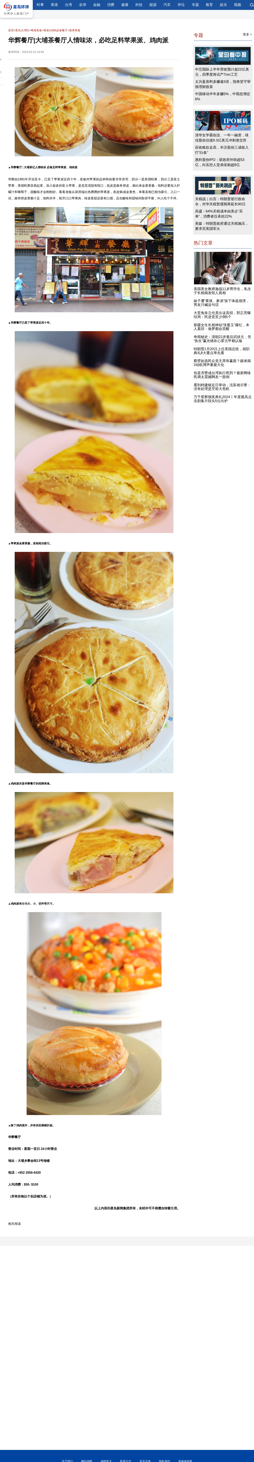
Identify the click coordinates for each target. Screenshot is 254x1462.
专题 (195, 5)
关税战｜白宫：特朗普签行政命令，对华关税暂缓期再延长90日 (220, 201)
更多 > (247, 34)
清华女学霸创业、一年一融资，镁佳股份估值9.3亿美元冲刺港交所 (222, 137)
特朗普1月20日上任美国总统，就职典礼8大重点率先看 (222, 351)
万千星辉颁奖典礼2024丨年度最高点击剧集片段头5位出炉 (223, 399)
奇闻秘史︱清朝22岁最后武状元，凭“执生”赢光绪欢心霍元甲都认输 (222, 339)
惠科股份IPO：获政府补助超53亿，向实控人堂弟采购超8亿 (219, 162)
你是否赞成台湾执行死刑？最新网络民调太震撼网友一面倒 (222, 375)
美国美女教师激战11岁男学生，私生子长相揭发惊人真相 (222, 291)
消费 (110, 5)
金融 (96, 5)
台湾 (68, 5)
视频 (237, 5)
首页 (11, 30)
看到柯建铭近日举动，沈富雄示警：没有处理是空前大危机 (222, 387)
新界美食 (74, 30)
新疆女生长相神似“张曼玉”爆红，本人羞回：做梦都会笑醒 (222, 327)
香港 (54, 5)
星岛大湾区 (22, 30)
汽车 (167, 5)
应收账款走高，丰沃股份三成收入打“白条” (222, 150)
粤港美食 (36, 30)
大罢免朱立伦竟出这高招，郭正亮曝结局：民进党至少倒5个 (222, 315)
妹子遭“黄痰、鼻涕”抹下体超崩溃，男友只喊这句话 (222, 303)
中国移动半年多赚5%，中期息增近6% (222, 96)
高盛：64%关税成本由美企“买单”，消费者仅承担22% (219, 213)
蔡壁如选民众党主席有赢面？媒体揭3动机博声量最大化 (222, 363)
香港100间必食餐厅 (55, 30)
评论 (181, 5)
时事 (40, 5)
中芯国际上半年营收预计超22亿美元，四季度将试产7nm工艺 (222, 71)
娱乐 (223, 5)
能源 (153, 5)
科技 (138, 5)
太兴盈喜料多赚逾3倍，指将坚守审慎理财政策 (223, 84)
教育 (209, 5)
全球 (82, 5)
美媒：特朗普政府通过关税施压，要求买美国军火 (222, 226)
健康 (124, 5)
